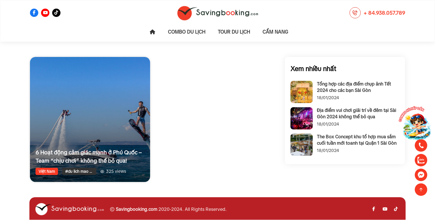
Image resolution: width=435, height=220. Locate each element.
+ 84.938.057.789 (384, 13)
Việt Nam (47, 171)
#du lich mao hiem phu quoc (80, 171)
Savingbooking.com (136, 209)
